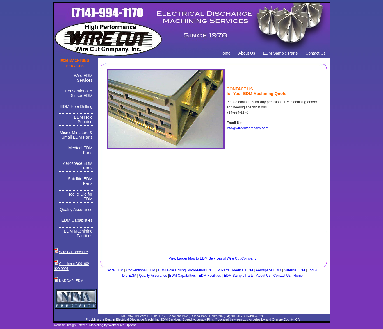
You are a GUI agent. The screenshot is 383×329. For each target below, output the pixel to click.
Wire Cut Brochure (73, 252)
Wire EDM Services (83, 78)
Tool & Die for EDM (80, 196)
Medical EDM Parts (80, 150)
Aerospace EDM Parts (77, 165)
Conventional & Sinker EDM (78, 93)
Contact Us (315, 53)
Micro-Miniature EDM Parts (208, 270)
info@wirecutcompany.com (247, 128)
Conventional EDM (140, 270)
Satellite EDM (294, 270)
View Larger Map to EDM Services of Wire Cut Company (212, 258)
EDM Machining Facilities (78, 233)
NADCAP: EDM (71, 281)
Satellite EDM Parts (80, 181)
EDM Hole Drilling (76, 106)
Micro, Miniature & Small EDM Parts (76, 135)
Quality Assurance (76, 209)
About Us (246, 53)
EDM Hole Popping (83, 119)
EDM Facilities (210, 275)
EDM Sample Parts (280, 53)
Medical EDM (242, 270)
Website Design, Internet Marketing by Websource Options (95, 325)
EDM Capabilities (76, 220)
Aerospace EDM (268, 270)
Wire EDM (115, 270)
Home (225, 53)
